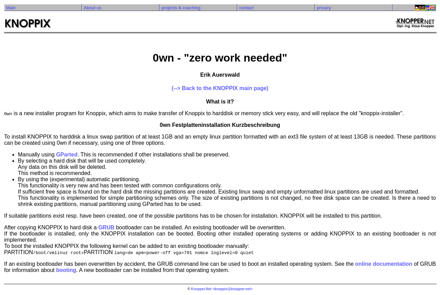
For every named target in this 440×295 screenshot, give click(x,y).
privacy (324, 7)
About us (92, 7)
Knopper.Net (201, 289)
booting (66, 270)
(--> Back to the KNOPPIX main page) (220, 88)
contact (246, 7)
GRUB (106, 227)
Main (10, 7)
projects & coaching (181, 7)
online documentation (383, 264)
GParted (66, 154)
